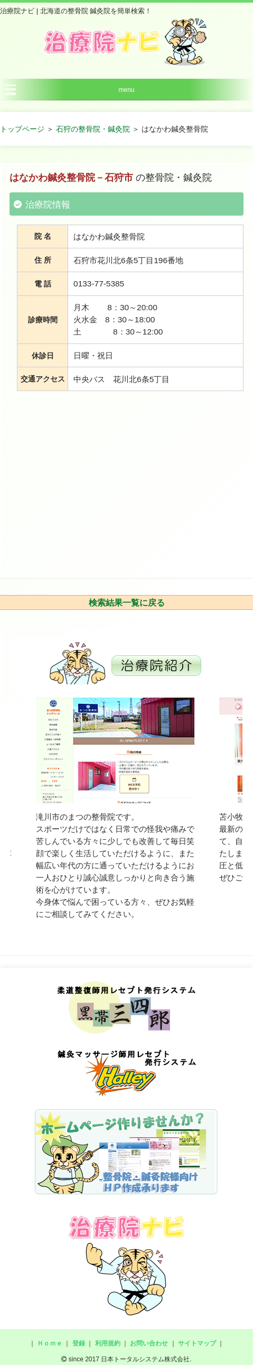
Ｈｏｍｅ (49, 1343)
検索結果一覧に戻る (127, 602)
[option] (115, 809)
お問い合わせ (149, 1343)
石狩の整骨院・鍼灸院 (93, 129)
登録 (78, 1343)
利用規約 (107, 1343)
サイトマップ (197, 1343)
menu (126, 90)
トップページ (22, 129)
